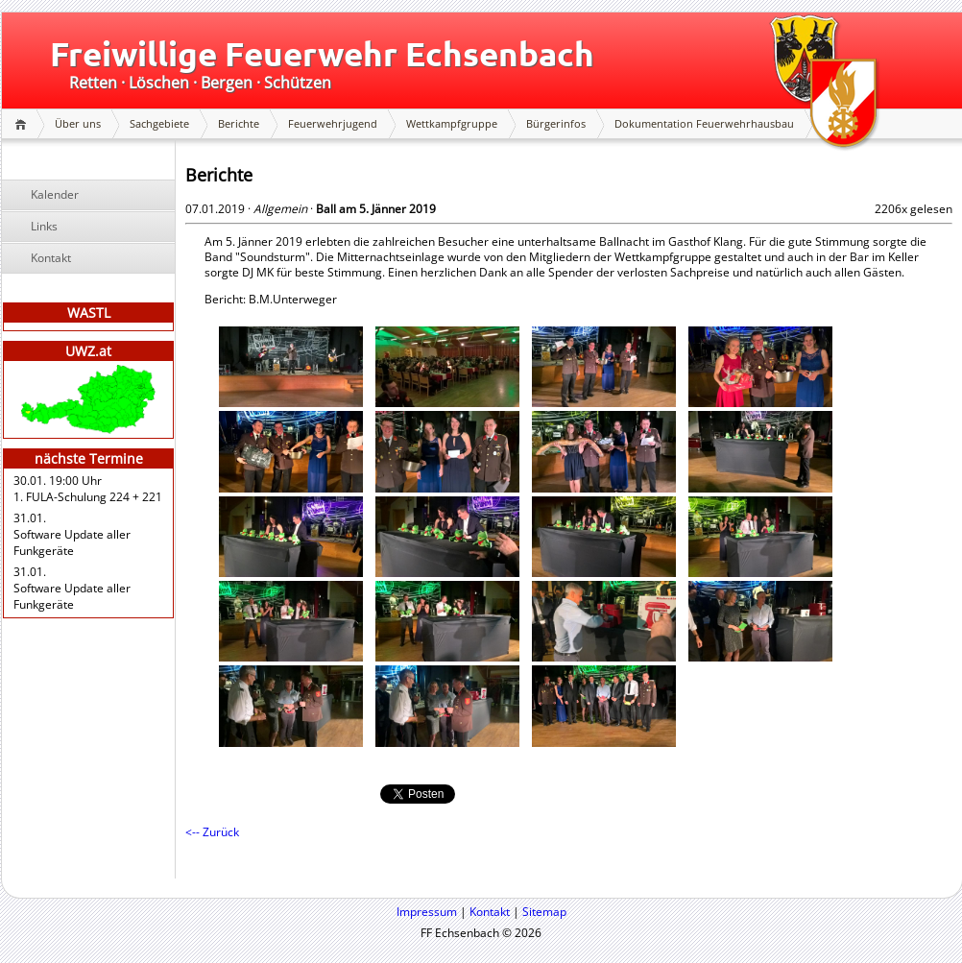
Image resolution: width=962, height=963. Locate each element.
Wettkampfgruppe (451, 123)
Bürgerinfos (556, 123)
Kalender (55, 194)
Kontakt (51, 258)
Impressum (427, 911)
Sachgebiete (159, 123)
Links (44, 226)
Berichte (238, 123)
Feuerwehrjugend (332, 123)
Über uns (78, 123)
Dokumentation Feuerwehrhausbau (704, 123)
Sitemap (544, 911)
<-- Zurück (212, 832)
